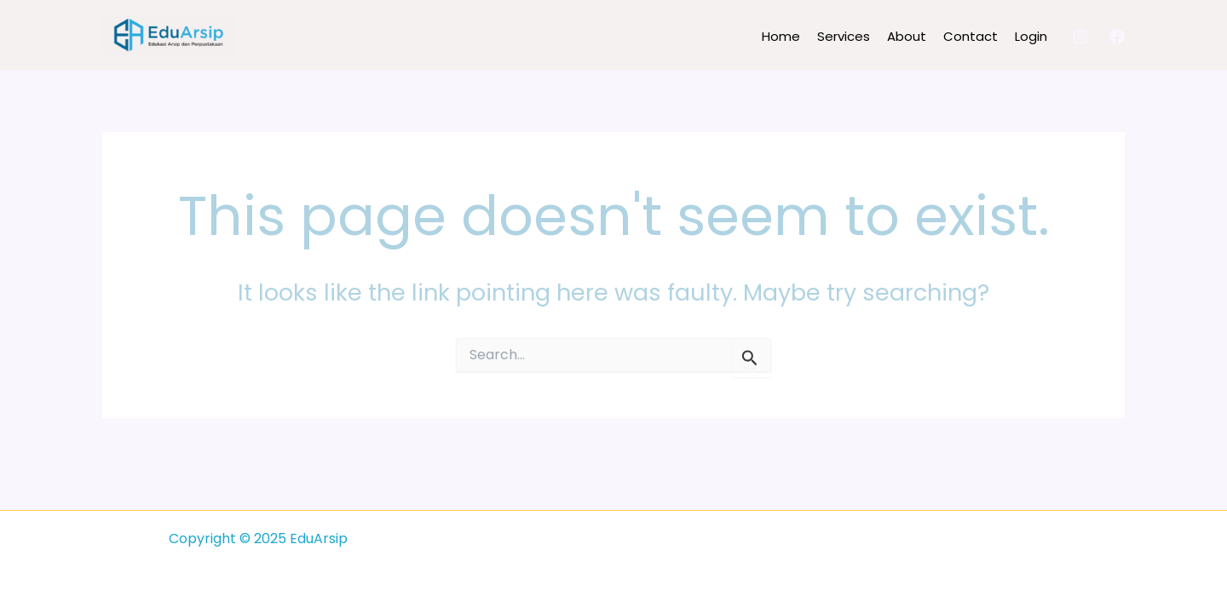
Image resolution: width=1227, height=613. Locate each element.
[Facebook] (1117, 36)
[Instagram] (1080, 36)
